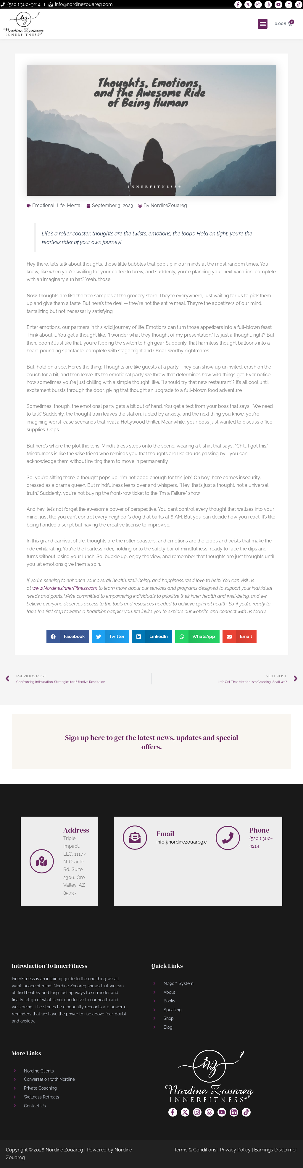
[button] (262, 24)
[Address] (42, 861)
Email (165, 834)
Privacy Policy (235, 1150)
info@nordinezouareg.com (185, 842)
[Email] (135, 837)
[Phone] (228, 838)
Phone (259, 830)
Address (76, 830)
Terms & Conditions (195, 1150)
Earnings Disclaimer (275, 1150)
